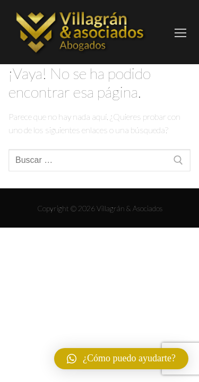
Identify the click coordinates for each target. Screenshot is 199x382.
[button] (121, 358)
